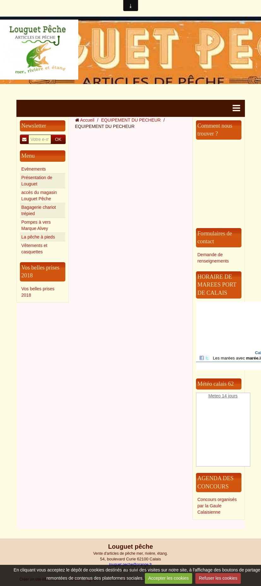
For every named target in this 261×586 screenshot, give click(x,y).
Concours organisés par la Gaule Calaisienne (217, 506)
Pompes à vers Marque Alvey (36, 225)
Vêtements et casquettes (34, 248)
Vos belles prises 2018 (38, 292)
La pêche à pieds (38, 236)
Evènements (33, 169)
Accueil (87, 120)
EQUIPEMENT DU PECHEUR (131, 120)
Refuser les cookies (218, 578)
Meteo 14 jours (223, 395)
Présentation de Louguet (36, 180)
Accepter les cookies (168, 578)
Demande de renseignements (213, 257)
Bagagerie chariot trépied (38, 210)
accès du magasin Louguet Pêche (39, 195)
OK (58, 139)
